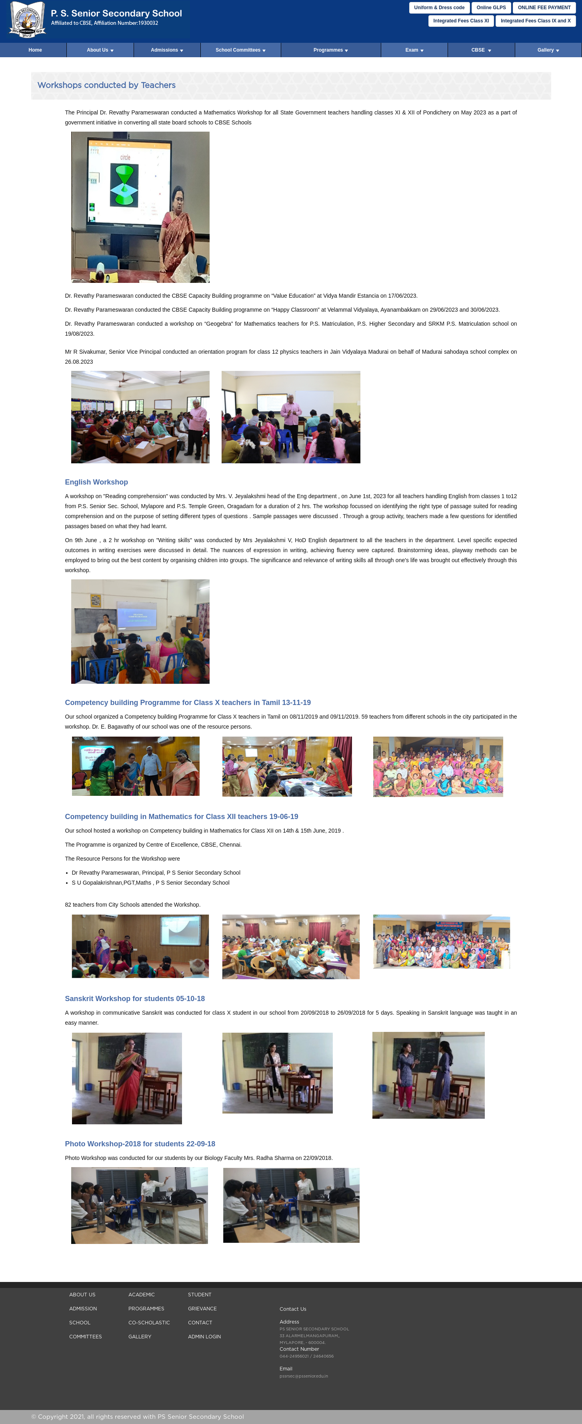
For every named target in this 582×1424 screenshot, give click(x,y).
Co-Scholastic (149, 1322)
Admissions (167, 50)
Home (35, 50)
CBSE (482, 50)
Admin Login (204, 1336)
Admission (83, 1308)
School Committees (241, 50)
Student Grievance (202, 1301)
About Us (100, 50)
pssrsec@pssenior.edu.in (304, 1376)
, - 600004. (314, 1336)
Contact (200, 1322)
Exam (415, 50)
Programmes (331, 50)
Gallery (548, 50)
